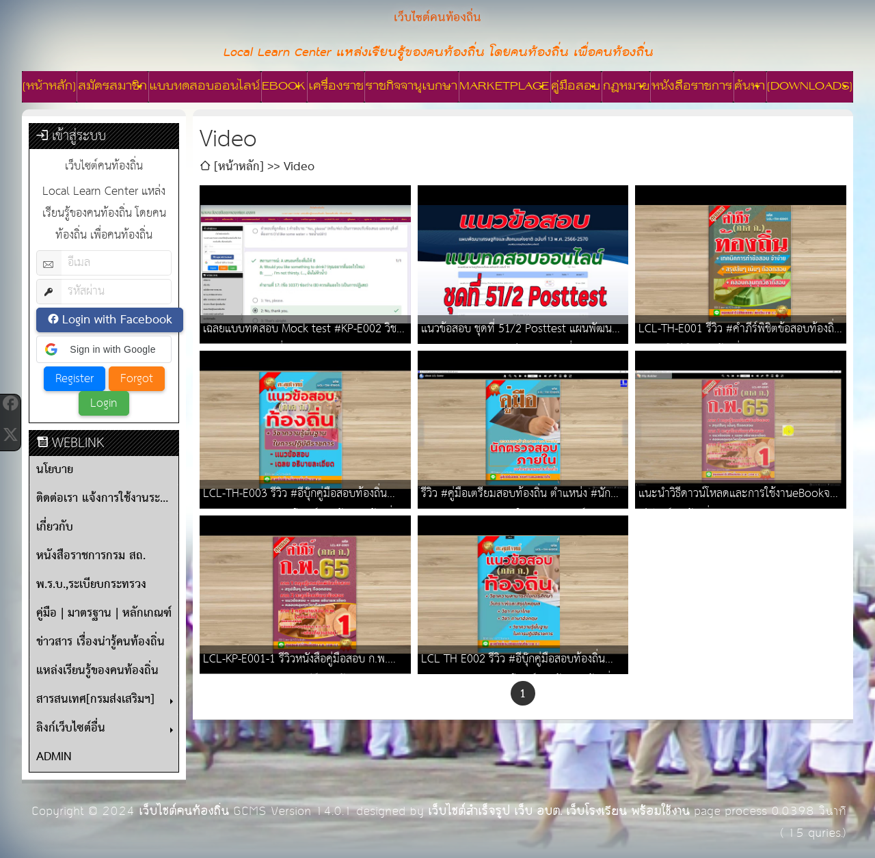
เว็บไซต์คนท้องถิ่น (184, 811)
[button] (104, 349)
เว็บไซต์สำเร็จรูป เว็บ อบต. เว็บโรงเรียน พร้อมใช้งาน (559, 811)
